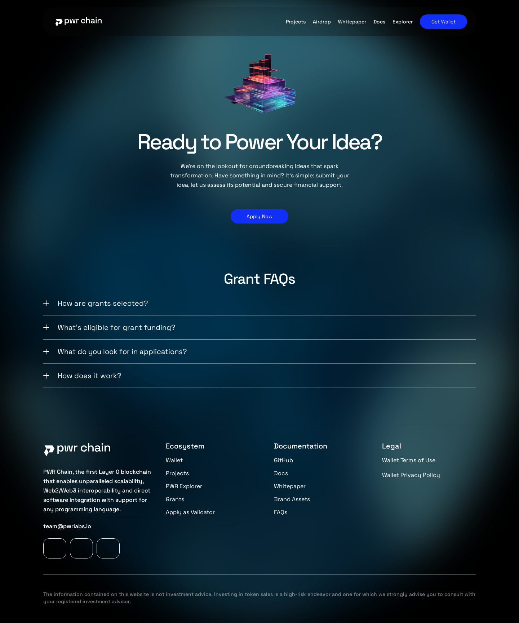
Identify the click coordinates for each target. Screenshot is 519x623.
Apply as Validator (190, 512)
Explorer (402, 21)
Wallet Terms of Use (408, 460)
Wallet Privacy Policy (411, 475)
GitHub (283, 460)
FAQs (280, 512)
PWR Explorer (184, 486)
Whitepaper (290, 486)
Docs (281, 473)
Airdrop (322, 21)
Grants (175, 499)
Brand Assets (292, 499)
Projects (177, 473)
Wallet (174, 460)
